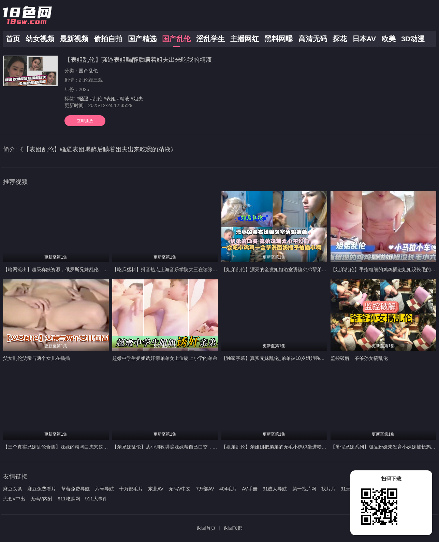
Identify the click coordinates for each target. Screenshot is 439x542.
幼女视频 (40, 39)
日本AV (364, 39)
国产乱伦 (176, 39)
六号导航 (104, 489)
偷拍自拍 (108, 39)
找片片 (328, 489)
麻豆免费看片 (41, 489)
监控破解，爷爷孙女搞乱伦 (359, 358)
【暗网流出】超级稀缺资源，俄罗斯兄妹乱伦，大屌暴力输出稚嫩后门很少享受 (86, 269)
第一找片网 (304, 489)
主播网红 (244, 39)
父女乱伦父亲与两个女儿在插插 (36, 358)
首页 (13, 39)
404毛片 (228, 489)
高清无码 (312, 39)
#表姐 (110, 98)
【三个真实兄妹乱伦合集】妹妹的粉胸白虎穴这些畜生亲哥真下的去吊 (77, 447)
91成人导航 (275, 489)
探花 (340, 39)
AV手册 (250, 489)
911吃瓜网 (69, 498)
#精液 (123, 98)
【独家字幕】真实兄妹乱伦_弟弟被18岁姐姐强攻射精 (277, 358)
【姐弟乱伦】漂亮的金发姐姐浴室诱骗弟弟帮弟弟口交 (278, 269)
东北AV (156, 489)
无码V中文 (180, 489)
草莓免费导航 (75, 489)
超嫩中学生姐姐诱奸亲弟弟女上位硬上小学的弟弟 (164, 358)
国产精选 (142, 39)
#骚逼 (82, 98)
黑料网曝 (278, 39)
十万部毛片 (131, 489)
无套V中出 (14, 498)
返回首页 (206, 528)
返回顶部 (233, 528)
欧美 (388, 39)
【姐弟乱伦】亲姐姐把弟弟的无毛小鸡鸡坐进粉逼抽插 (278, 447)
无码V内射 (41, 498)
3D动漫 (413, 39)
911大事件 (96, 498)
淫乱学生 (210, 39)
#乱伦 (96, 98)
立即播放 (85, 120)
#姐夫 (137, 98)
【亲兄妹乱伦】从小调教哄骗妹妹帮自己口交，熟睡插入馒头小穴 (181, 447)
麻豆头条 (12, 489)
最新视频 (74, 39)
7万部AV (205, 489)
